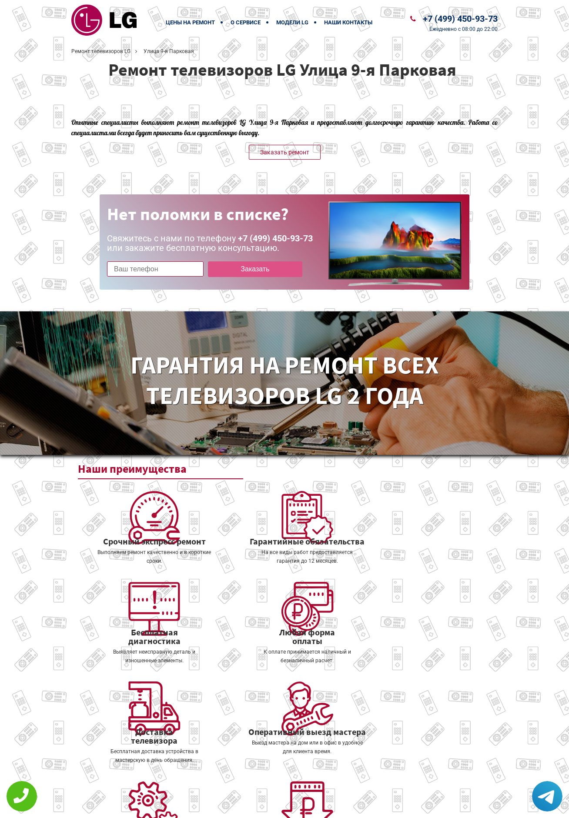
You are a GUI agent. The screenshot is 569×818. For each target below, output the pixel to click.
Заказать (244, 269)
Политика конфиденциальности (223, 805)
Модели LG (292, 22)
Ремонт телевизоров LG (101, 51)
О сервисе (246, 22)
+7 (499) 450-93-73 (460, 18)
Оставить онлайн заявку (310, 785)
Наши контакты (348, 22)
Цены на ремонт (190, 22)
